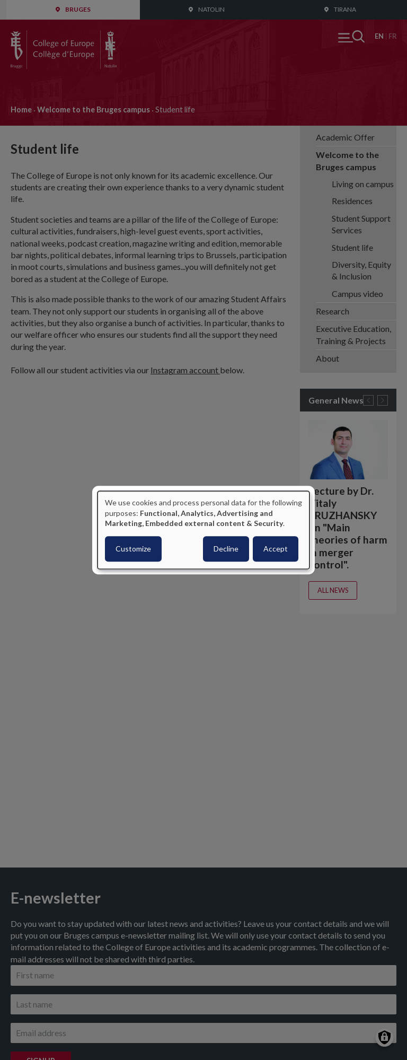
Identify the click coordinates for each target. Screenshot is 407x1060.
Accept (275, 548)
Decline (226, 548)
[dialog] (203, 530)
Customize (133, 548)
